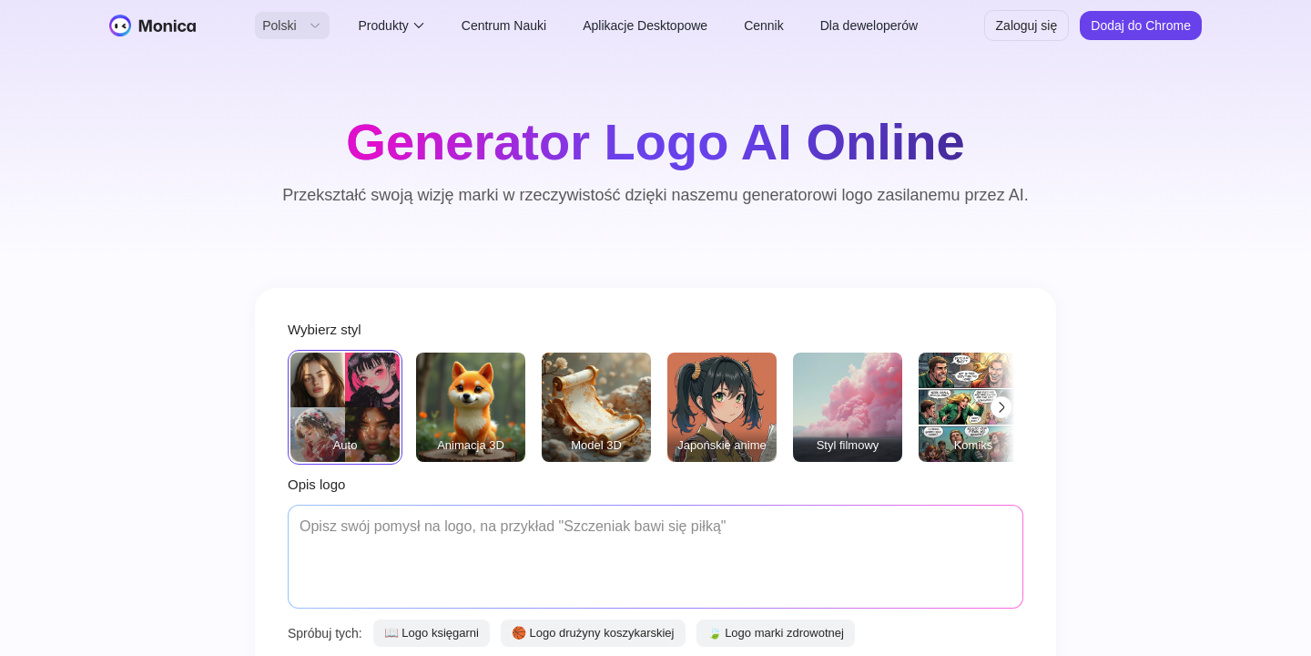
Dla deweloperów (869, 25)
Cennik (764, 25)
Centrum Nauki (504, 25)
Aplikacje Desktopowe (645, 25)
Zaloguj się (1027, 25)
